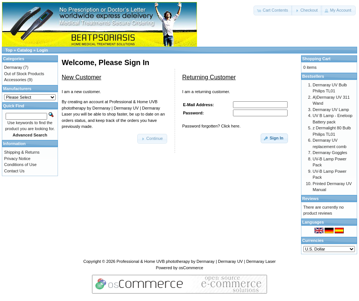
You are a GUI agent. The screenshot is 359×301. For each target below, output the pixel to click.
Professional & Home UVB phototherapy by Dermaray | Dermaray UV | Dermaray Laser (196, 261)
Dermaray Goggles (330, 152)
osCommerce (191, 267)
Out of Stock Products (24, 73)
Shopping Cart (316, 58)
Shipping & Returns (22, 152)
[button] (273, 10)
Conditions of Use (20, 164)
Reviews (310, 198)
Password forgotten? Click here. (211, 126)
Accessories (15, 79)
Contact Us (14, 171)
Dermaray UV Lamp (331, 109)
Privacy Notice (17, 158)
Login (42, 50)
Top (8, 50)
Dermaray (13, 67)
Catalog (24, 50)
